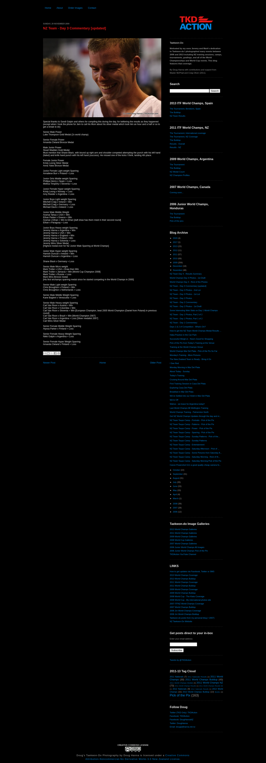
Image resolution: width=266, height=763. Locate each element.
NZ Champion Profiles (180, 175)
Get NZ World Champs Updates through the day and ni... (195, 416)
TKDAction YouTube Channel (183, 554)
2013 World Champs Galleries (183, 529)
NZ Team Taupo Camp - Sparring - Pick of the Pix (192, 432)
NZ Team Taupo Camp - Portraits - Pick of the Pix (192, 420)
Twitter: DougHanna (179, 723)
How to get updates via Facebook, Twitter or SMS (192, 571)
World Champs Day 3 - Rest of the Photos (189, 282)
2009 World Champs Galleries (183, 536)
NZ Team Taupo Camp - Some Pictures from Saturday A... (196, 453)
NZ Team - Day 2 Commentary (183, 302)
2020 (175, 238)
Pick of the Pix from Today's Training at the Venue (192, 343)
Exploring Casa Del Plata (181, 388)
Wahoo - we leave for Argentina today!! (187, 404)
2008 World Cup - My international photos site (190, 600)
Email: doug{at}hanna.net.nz (182, 727)
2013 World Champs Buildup (183, 579)
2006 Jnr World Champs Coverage (185, 611)
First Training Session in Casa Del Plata (188, 384)
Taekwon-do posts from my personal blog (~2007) (192, 618)
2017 (175, 242)
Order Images (75, 7)
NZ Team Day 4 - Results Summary (186, 274)
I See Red (174, 363)
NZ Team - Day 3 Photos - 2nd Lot (185, 290)
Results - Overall (177, 144)
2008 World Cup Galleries (181, 540)
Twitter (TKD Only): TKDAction (183, 712)
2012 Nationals (180, 689)
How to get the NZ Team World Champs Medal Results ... (195, 331)
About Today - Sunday (180, 371)
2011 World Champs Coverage (184, 582)
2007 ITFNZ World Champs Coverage (187, 604)
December (178, 266)
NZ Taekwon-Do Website (181, 621)
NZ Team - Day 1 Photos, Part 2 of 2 (186, 314)
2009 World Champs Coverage (184, 589)
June (175, 486)
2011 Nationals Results (197, 677)
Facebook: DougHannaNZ (181, 719)
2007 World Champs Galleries (183, 543)
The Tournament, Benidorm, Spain (185, 109)
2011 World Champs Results (185, 686)
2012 (175, 250)
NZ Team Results (177, 116)
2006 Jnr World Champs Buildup (184, 614)
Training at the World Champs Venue (186, 347)
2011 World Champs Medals (181, 683)
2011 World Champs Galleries (183, 533)
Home (48, 7)
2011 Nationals (176, 677)
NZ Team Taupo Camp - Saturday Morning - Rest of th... (195, 457)
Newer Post (49, 362)
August (176, 478)
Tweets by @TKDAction (180, 660)
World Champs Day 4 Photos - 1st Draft (187, 278)
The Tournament (177, 164)
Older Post (155, 362)
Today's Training (177, 375)
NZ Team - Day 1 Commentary (183, 323)
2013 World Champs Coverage (184, 575)
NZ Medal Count (177, 172)
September (178, 474)
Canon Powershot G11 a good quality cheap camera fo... (195, 465)
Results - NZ (175, 147)
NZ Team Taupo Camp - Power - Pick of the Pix (191, 428)
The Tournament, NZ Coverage (184, 137)
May (175, 490)
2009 (175, 262)
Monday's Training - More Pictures (185, 355)
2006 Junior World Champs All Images (187, 547)
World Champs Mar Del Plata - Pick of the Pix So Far (193, 351)
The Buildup (175, 112)
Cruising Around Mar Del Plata (183, 379)
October (177, 470)
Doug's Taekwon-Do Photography (97, 755)
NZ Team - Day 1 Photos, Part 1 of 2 (186, 318)
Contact (92, 7)
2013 (175, 246)
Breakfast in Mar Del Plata (181, 392)
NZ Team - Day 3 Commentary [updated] (74, 28)
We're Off (174, 400)
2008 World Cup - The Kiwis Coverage (187, 596)
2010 (175, 258)
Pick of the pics (176, 221)
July (175, 482)
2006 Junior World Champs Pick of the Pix (189, 551)
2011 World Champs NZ (210, 682)
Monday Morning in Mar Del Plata (185, 367)
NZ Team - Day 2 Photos (181, 298)
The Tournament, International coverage (188, 133)
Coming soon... (176, 192)
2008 (175, 504)
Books (217, 692)
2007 (175, 508)
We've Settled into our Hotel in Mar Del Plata (190, 396)
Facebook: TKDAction (180, 716)
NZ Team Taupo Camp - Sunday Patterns (188, 440)
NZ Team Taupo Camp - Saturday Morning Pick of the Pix (195, 461)
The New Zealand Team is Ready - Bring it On (190, 359)
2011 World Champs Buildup (183, 586)
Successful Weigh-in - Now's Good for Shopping (191, 339)
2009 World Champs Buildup (183, 593)
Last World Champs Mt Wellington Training (189, 408)
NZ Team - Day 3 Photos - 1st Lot (185, 294)
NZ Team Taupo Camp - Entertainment (187, 445)
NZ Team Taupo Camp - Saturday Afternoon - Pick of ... (194, 449)
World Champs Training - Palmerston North (189, 412)
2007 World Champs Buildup (183, 607)
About (60, 7)
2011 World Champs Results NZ (211, 686)
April (175, 494)
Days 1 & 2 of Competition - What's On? (188, 327)
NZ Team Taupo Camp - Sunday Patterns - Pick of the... (195, 436)
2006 (175, 512)
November (178, 270)
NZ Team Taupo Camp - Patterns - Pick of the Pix (192, 424)
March (176, 498)
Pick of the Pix (180, 695)
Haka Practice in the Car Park (183, 335)
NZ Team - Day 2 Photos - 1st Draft (186, 306)
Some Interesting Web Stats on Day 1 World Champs (194, 310)
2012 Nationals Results (200, 689)
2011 (175, 254)
